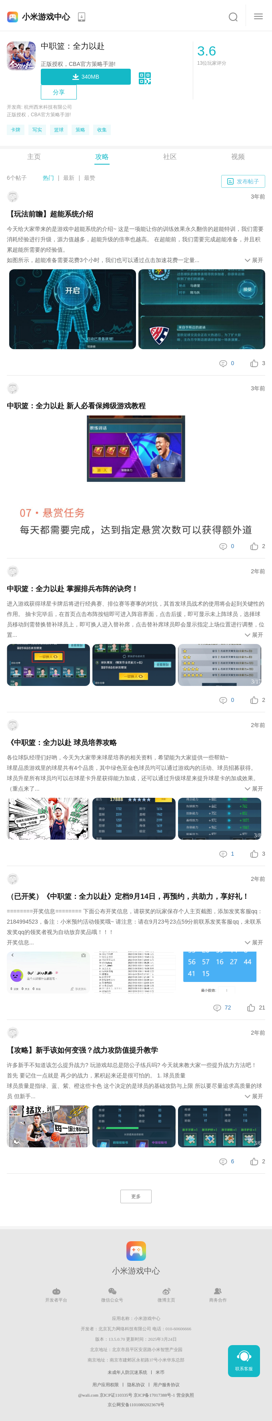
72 (228, 1007)
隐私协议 (136, 1384)
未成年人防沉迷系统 (127, 1372)
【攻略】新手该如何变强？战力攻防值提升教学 (82, 1050)
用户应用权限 (105, 1384)
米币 (160, 1372)
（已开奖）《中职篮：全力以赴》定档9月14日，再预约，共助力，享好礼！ (128, 896)
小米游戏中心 (46, 16)
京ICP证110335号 (116, 1395)
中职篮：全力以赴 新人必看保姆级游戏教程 (76, 406)
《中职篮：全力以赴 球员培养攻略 (62, 743)
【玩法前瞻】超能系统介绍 (50, 214)
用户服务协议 (166, 1384)
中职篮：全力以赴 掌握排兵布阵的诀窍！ (72, 589)
